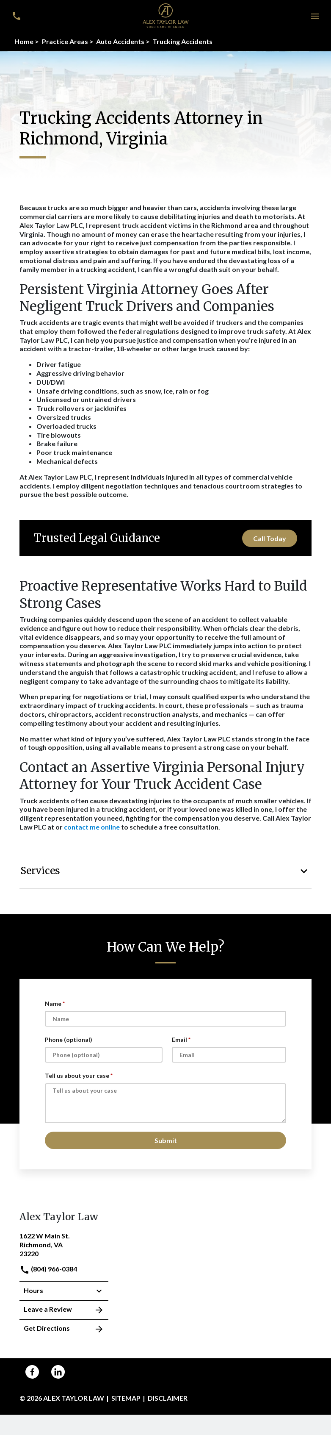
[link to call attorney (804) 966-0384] (16, 16)
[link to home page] (166, 15)
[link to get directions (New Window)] (63, 1243)
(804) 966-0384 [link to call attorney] (48, 1269)
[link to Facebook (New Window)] (32, 1372)
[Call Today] (269, 538)
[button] (314, 16)
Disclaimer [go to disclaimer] (168, 1398)
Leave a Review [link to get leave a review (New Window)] (64, 1310)
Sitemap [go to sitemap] (126, 1398)
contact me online (92, 827)
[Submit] (165, 1140)
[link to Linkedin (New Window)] (58, 1372)
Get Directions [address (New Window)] (64, 1329)
